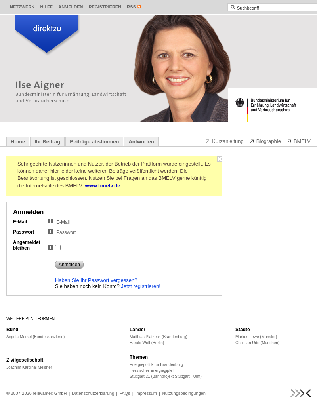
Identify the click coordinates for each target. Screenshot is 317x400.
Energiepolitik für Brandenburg (156, 364)
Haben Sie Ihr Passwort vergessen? (96, 280)
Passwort (33, 232)
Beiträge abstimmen (94, 142)
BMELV (298, 141)
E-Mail (33, 222)
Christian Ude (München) (257, 343)
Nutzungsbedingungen (184, 393)
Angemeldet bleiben (33, 245)
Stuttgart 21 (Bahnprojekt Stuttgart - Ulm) (166, 376)
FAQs (124, 393)
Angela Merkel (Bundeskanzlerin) (35, 337)
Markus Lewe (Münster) (256, 337)
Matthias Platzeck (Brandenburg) (158, 337)
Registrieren (105, 6)
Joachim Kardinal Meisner (29, 367)
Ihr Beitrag (47, 142)
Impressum (146, 393)
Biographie (265, 141)
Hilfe (46, 6)
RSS (131, 6)
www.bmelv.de (102, 186)
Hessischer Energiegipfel (152, 370)
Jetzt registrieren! (140, 286)
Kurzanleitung (224, 141)
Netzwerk (22, 6)
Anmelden (70, 6)
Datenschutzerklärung (93, 393)
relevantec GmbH (50, 393)
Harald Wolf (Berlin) (147, 343)
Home (18, 142)
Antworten (141, 142)
